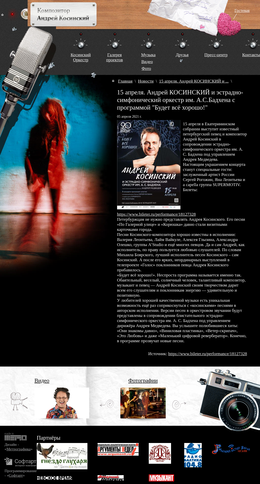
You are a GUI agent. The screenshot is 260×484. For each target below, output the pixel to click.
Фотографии (143, 380)
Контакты (251, 54)
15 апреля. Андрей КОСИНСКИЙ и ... (194, 81)
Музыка (148, 54)
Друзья (182, 54)
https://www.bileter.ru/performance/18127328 (156, 214)
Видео (147, 61)
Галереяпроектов (114, 57)
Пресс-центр (216, 54)
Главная (125, 81)
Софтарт (16, 475)
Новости (146, 81)
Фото (146, 68)
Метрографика (19, 449)
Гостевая (242, 10)
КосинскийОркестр (81, 57)
